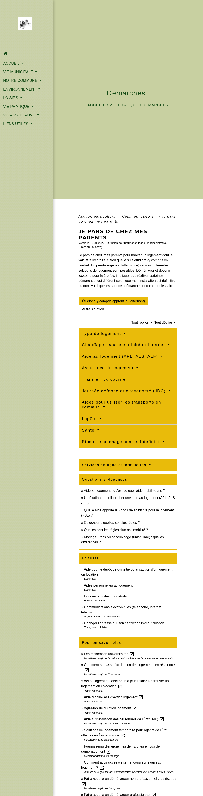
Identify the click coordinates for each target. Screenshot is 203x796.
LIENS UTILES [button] (16, 124)
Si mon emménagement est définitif (121, 441)
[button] (26, 54)
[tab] (113, 301)
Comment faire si (139, 216)
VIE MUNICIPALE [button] (18, 72)
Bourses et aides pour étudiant (107, 596)
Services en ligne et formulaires (115, 465)
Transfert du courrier (105, 379)
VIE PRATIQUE (124, 105)
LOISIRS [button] (11, 98)
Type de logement (102, 333)
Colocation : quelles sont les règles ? (112, 522)
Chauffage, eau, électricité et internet (124, 344)
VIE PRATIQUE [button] (16, 106)
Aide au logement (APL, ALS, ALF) (121, 356)
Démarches (155, 105)
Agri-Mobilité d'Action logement (110, 708)
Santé (89, 430)
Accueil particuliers (98, 216)
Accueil (96, 105)
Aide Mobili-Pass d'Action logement (114, 697)
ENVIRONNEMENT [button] (20, 89)
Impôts (90, 418)
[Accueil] (26, 25)
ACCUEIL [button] (12, 63)
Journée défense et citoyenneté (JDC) (124, 391)
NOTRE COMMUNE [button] (20, 80)
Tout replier (142, 322)
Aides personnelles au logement (108, 585)
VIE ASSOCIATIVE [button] (19, 115)
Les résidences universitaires (109, 654)
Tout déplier (165, 322)
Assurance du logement (108, 368)
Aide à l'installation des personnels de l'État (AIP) (124, 719)
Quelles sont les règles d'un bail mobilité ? (116, 530)
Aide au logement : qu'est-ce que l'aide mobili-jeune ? (124, 490)
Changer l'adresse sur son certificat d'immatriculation (124, 623)
